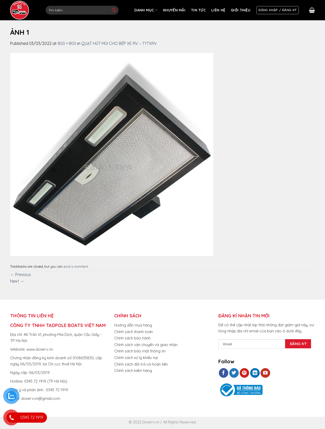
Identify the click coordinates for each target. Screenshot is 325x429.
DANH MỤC (145, 10)
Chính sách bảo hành (132, 338)
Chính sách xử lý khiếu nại (136, 357)
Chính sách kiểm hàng (133, 370)
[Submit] (113, 10)
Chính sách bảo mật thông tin (140, 351)
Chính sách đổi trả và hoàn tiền (141, 364)
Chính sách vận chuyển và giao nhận (145, 344)
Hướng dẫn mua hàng (133, 325)
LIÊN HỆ (218, 10)
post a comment (76, 266)
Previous (20, 274)
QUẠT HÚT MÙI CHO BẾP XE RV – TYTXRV (119, 43)
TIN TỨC (198, 10)
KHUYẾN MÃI (174, 10)
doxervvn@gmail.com (40, 398)
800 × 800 (67, 43)
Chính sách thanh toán (133, 331)
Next (17, 281)
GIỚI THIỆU (240, 10)
